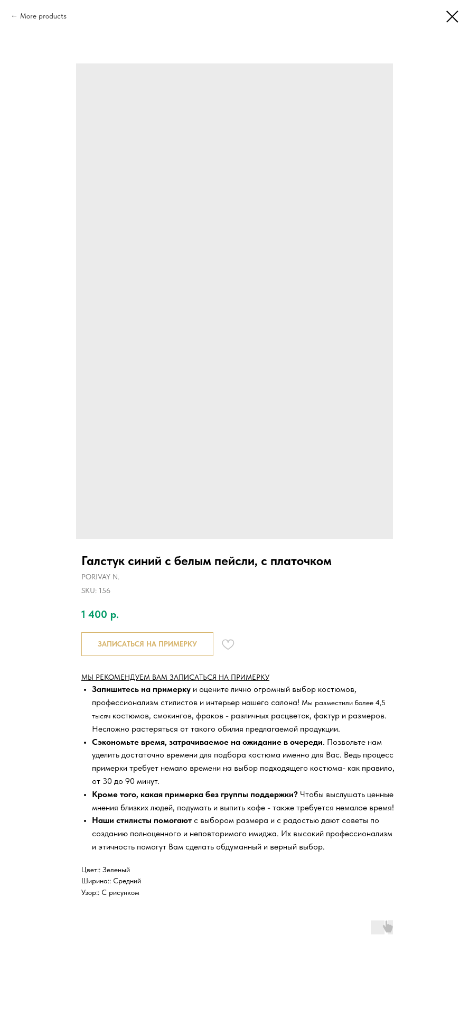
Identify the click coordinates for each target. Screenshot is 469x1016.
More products (43, 16)
